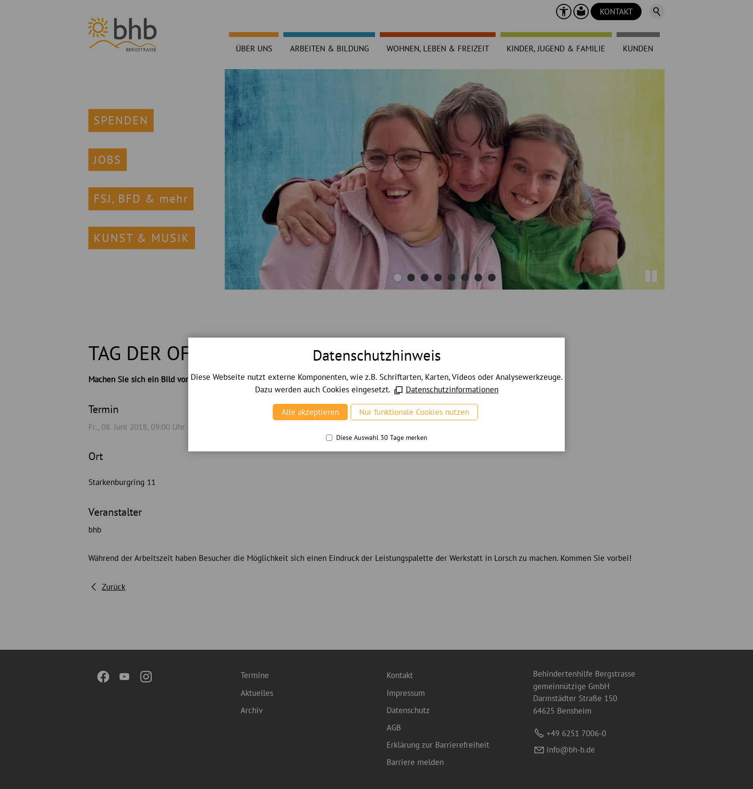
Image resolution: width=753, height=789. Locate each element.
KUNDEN (638, 48)
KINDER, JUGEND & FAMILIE (556, 48)
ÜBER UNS (254, 48)
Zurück (113, 587)
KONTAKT (616, 11)
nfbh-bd (571, 749)
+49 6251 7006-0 (576, 733)
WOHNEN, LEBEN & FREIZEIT (438, 48)
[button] (563, 11)
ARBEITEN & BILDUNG (329, 48)
